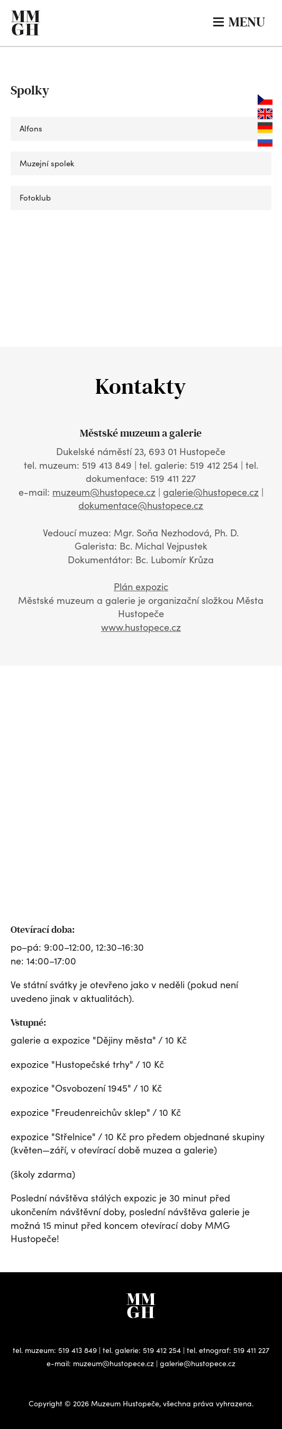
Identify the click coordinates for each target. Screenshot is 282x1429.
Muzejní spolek (47, 163)
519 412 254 (162, 1350)
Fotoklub (35, 197)
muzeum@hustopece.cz (104, 492)
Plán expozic (141, 586)
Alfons (31, 128)
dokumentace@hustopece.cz (140, 505)
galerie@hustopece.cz (211, 492)
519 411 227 (251, 1350)
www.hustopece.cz (141, 627)
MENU (239, 22)
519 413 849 (77, 1350)
